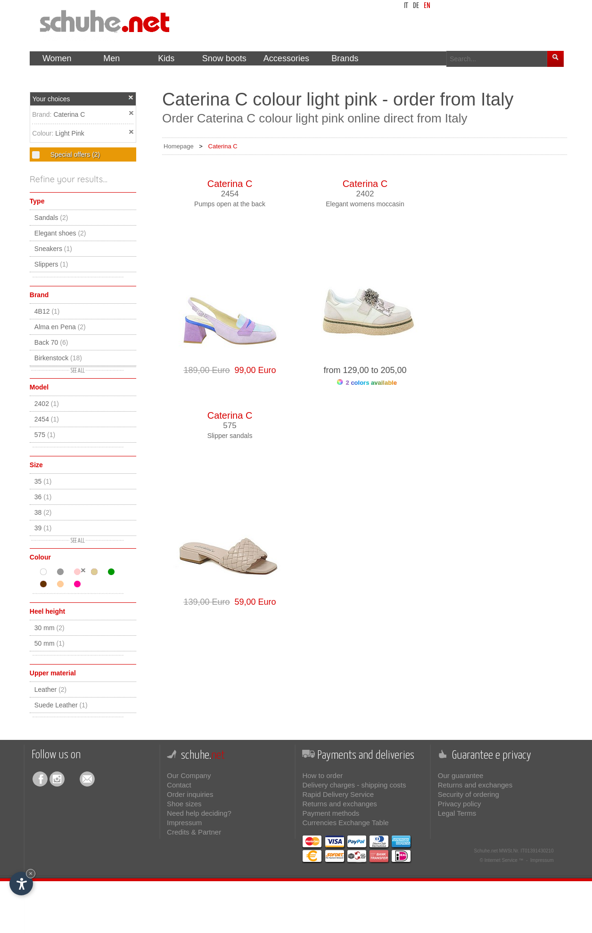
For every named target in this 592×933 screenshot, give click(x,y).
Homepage (179, 146)
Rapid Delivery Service (338, 794)
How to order (322, 775)
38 (43, 512)
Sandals (51, 217)
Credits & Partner (194, 832)
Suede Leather (61, 705)
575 (44, 434)
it (406, 5)
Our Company (189, 775)
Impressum (184, 823)
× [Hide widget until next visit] (31, 873)
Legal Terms (457, 813)
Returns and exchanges (339, 804)
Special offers (74, 154)
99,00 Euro (253, 370)
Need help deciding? (199, 813)
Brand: (42, 114)
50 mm (49, 643)
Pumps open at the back (229, 204)
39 (43, 528)
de (416, 5)
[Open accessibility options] (21, 883)
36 (43, 497)
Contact (179, 785)
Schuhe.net (486, 850)
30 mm (49, 628)
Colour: (43, 133)
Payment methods (330, 813)
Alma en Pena (60, 327)
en (427, 5)
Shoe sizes (184, 804)
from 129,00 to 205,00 (364, 370)
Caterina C (69, 114)
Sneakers (53, 248)
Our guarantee (461, 775)
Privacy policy (459, 804)
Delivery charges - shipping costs (354, 785)
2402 (46, 403)
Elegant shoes (60, 233)
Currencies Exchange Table (345, 823)
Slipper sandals (230, 435)
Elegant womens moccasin (365, 204)
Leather (50, 689)
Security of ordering (468, 794)
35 (43, 481)
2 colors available (367, 382)
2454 (46, 419)
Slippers (51, 264)
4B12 (47, 311)
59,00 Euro (253, 602)
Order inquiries (190, 794)
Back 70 (51, 342)
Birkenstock (58, 358)
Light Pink (69, 133)
